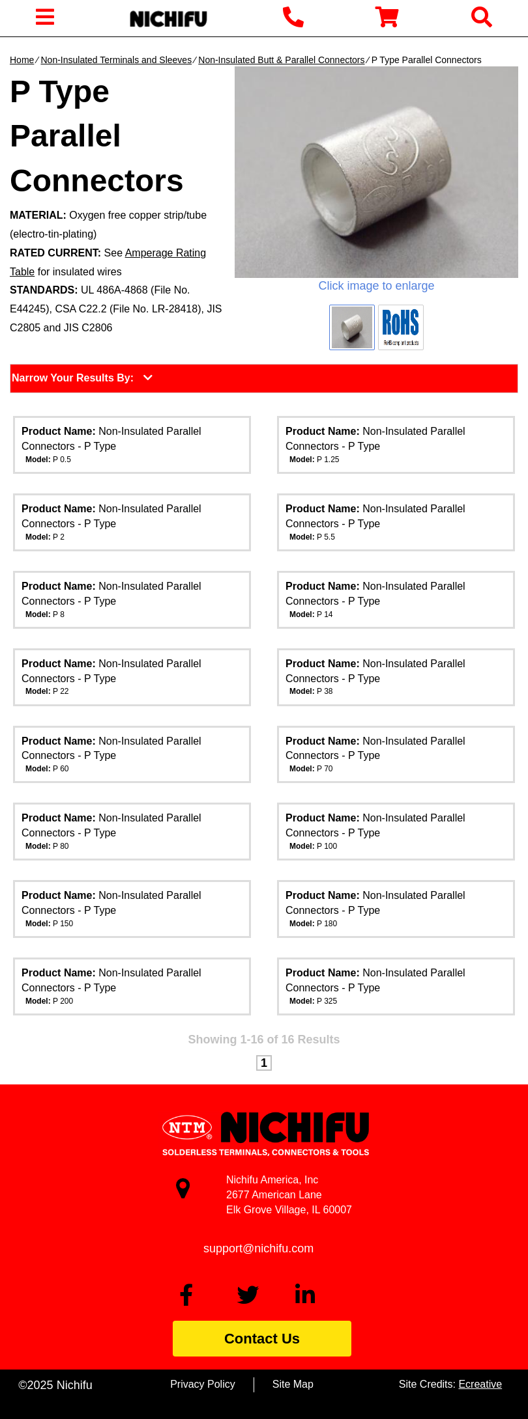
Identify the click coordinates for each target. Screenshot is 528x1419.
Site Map (293, 1384)
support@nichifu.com (258, 1248)
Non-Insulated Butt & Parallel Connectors (281, 60)
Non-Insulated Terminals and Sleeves (116, 60)
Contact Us (262, 1338)
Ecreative (480, 1384)
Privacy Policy (202, 1384)
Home (22, 60)
